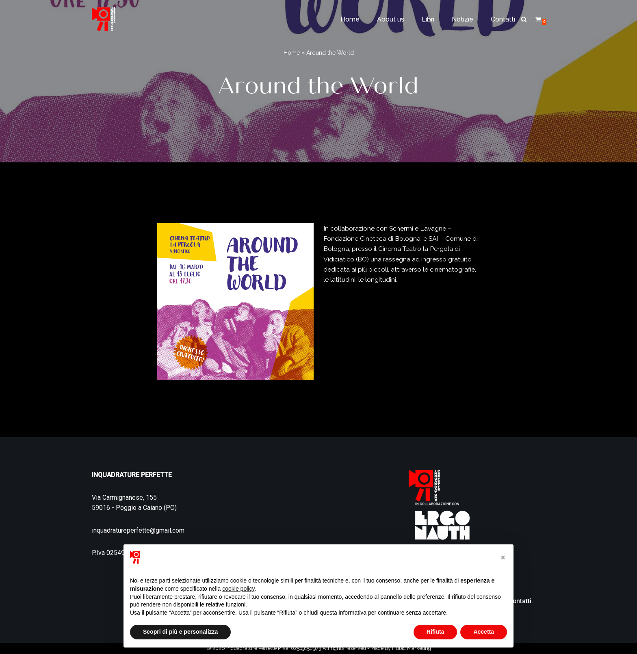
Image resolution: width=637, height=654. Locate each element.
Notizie (462, 19)
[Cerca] (524, 19)
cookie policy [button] (238, 588)
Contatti (503, 19)
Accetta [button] (483, 631)
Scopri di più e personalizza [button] (180, 631)
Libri (428, 19)
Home (350, 19)
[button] (502, 557)
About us (390, 19)
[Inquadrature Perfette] (103, 19)
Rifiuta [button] (435, 631)
